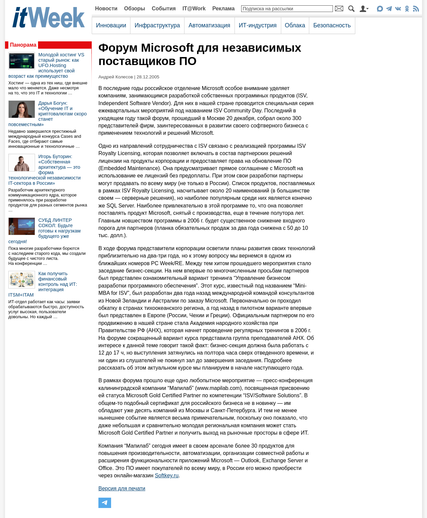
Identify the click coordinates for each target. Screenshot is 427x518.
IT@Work (194, 8)
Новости (106, 8)
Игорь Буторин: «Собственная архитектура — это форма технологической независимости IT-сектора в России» (44, 170)
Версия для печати (121, 488)
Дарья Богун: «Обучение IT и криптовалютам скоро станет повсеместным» (47, 113)
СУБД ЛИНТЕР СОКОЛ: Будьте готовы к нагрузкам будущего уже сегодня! (44, 230)
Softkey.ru (166, 475)
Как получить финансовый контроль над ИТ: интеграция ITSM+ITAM (42, 284)
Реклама (223, 8)
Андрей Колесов (115, 76)
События (164, 8)
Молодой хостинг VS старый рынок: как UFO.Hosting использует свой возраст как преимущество (46, 65)
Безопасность (332, 25)
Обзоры (134, 8)
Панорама (23, 45)
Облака (295, 25)
